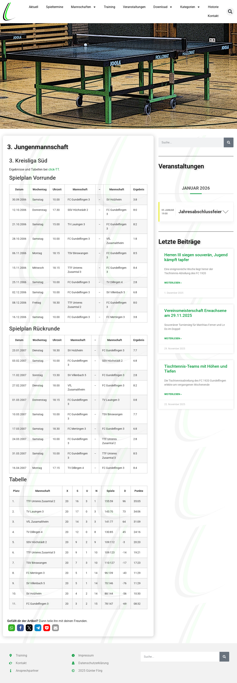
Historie (213, 7)
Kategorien (190, 7)
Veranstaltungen (134, 7)
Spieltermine (54, 7)
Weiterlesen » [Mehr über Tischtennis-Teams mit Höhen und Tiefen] (173, 394)
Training (109, 7)
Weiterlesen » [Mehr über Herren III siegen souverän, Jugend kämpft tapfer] (173, 282)
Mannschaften (83, 7)
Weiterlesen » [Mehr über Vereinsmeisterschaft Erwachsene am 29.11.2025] (173, 338)
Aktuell (33, 7)
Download (162, 7)
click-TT (53, 169)
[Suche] (228, 142)
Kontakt (213, 16)
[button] (230, 12)
